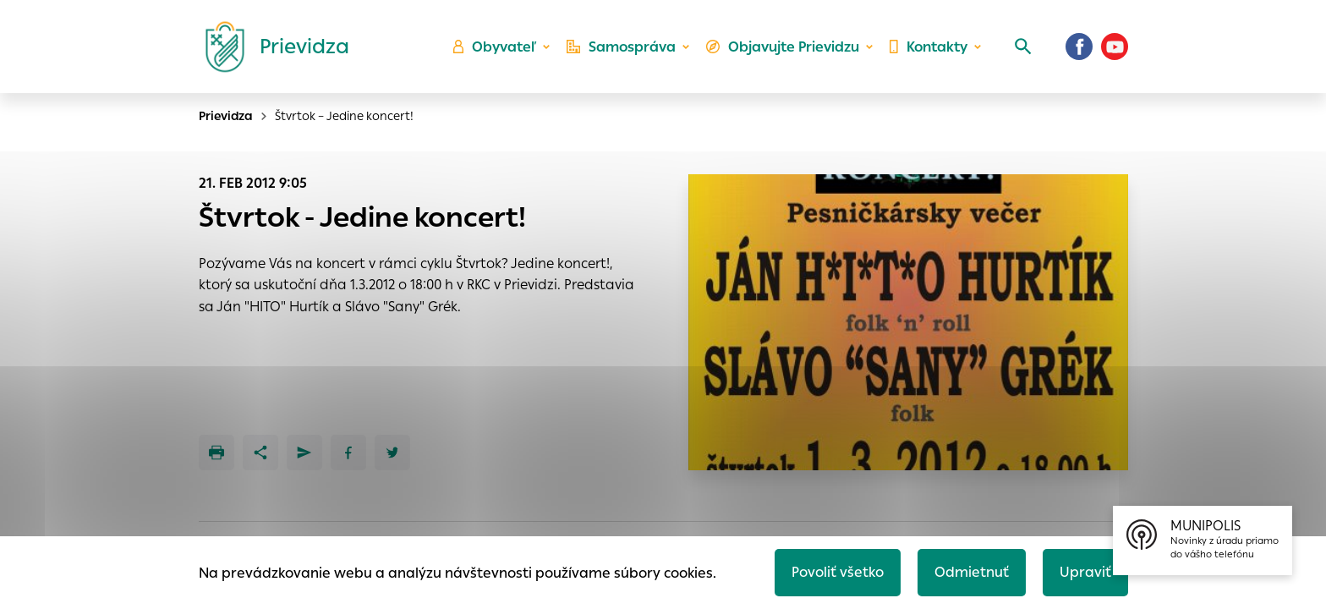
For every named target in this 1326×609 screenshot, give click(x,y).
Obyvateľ (494, 47)
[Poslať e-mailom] (304, 452)
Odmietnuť (971, 572)
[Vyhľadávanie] (1023, 46)
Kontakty (928, 47)
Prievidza (226, 115)
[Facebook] (1079, 46)
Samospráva (621, 47)
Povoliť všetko (838, 572)
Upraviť (1085, 572)
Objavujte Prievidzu (782, 47)
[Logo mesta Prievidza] (270, 46)
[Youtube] (1114, 46)
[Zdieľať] (260, 452)
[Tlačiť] (216, 452)
